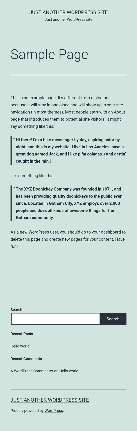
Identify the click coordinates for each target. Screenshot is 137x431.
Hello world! (21, 346)
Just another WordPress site (68, 12)
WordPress (54, 410)
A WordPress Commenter (32, 371)
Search (16, 309)
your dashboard (106, 232)
